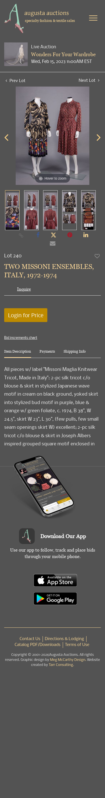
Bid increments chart (20, 337)
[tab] (17, 353)
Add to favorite (97, 256)
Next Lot (89, 80)
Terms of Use (77, 645)
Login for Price (25, 315)
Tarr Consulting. (61, 665)
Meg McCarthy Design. (68, 660)
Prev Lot (15, 80)
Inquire (24, 289)
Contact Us (30, 639)
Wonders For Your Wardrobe (63, 54)
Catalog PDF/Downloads (37, 645)
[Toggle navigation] (93, 18)
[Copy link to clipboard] (21, 235)
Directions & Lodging (64, 639)
